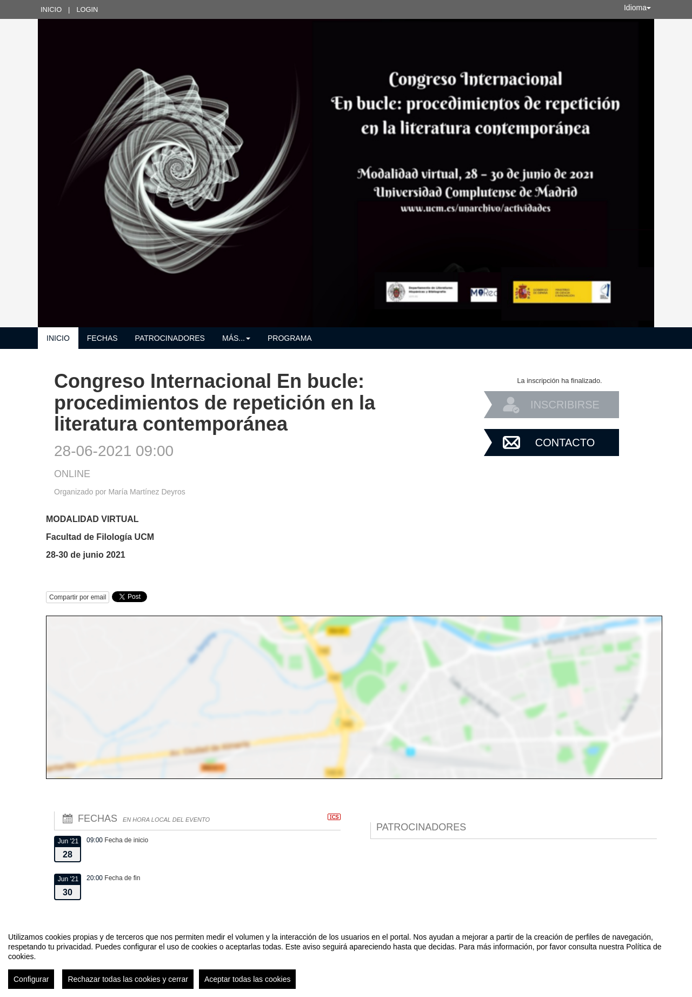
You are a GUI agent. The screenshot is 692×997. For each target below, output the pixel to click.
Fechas (102, 338)
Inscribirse (565, 405)
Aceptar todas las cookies (247, 979)
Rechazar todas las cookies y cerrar (128, 979)
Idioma (637, 7)
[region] (346, 956)
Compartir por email (77, 597)
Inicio (51, 9)
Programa (290, 338)
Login (87, 9)
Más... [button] (236, 338)
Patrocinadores (170, 338)
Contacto (565, 442)
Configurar (31, 979)
